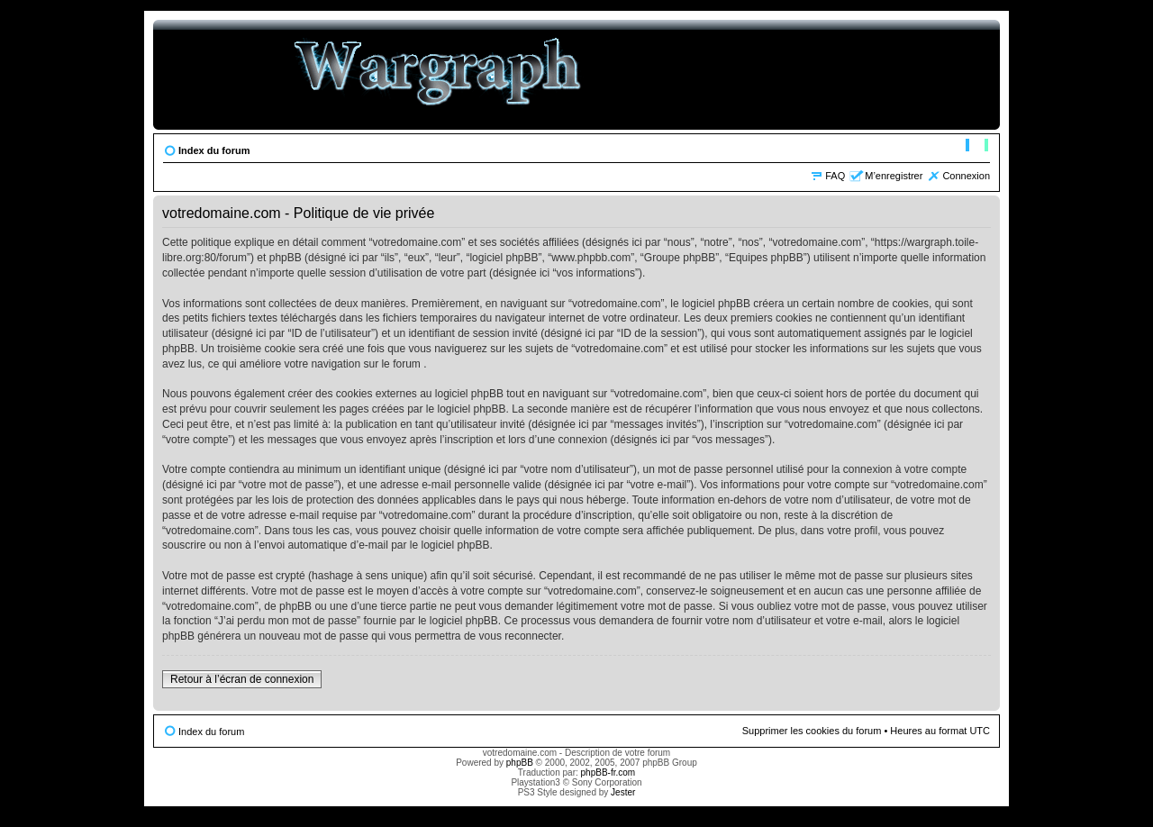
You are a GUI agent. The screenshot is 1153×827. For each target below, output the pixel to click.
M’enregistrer (893, 175)
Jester (623, 792)
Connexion (966, 175)
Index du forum (214, 150)
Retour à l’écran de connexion (241, 679)
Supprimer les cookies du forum (812, 730)
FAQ (835, 175)
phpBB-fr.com (608, 772)
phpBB (519, 763)
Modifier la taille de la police (977, 147)
